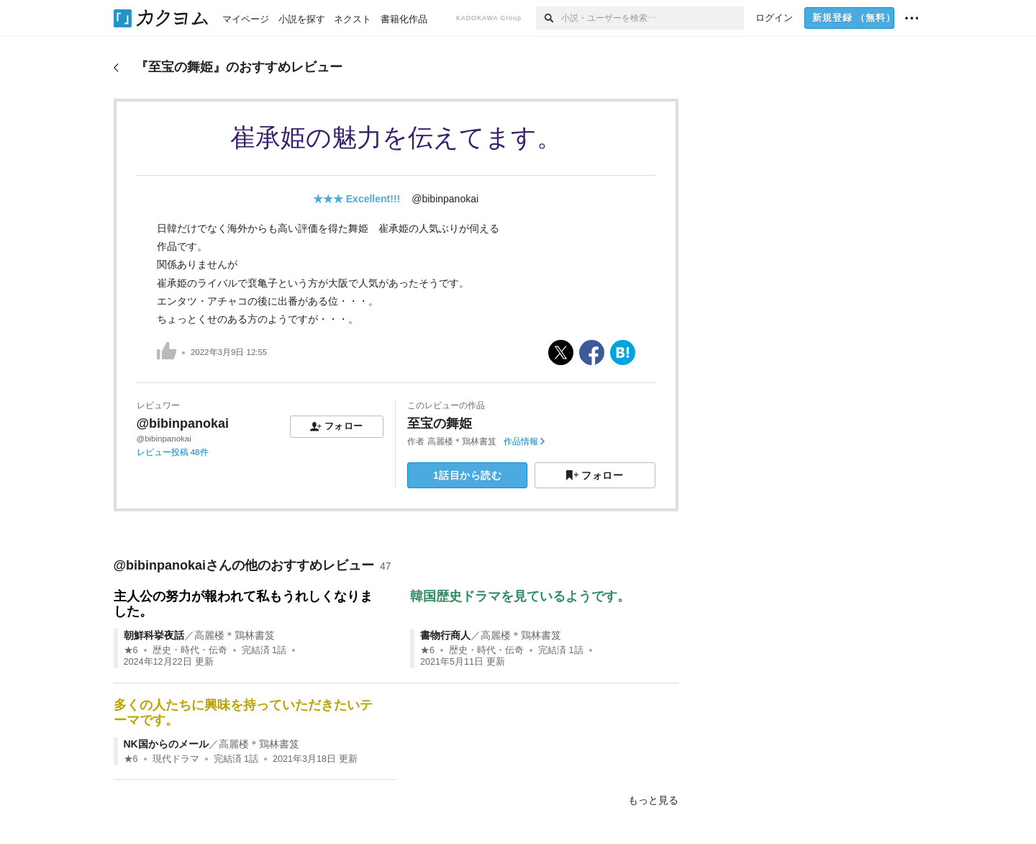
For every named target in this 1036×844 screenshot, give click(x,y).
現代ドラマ (176, 759)
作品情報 (524, 441)
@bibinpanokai (445, 199)
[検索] (548, 18)
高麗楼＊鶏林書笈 (461, 441)
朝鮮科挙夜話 (154, 635)
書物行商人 (445, 635)
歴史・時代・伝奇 (190, 650)
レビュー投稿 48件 (173, 452)
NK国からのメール (166, 744)
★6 (131, 650)
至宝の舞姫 (439, 423)
